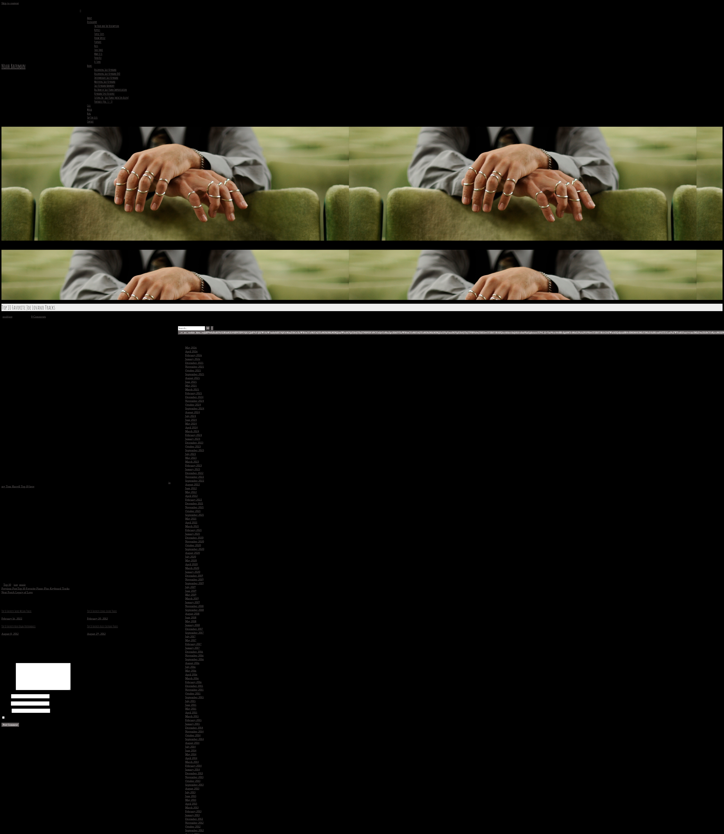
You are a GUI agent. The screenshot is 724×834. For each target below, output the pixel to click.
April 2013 (191, 804)
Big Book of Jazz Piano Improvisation (110, 90)
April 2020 (191, 564)
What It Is (98, 54)
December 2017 (194, 629)
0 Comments (38, 317)
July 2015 (190, 701)
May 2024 (191, 424)
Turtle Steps (99, 34)
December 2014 (194, 728)
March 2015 (192, 716)
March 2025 (192, 389)
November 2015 (194, 690)
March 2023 (192, 462)
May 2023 (191, 458)
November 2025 (194, 367)
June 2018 (190, 618)
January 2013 (192, 815)
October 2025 (193, 370)
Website (6, 711)
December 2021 (194, 504)
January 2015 (192, 724)
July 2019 (190, 587)
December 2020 (194, 538)
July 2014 (190, 747)
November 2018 (194, 606)
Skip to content (10, 3)
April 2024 (191, 427)
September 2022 (194, 481)
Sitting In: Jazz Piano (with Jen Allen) (111, 98)
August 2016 (192, 663)
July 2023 (190, 454)
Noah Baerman (13, 66)
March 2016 (192, 678)
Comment (8, 689)
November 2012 (194, 823)
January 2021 (192, 534)
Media (89, 109)
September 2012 (194, 830)
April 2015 (191, 713)
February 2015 (193, 720)
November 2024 (194, 401)
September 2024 (194, 408)
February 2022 (193, 500)
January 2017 (192, 648)
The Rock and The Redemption (106, 26)
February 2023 (193, 465)
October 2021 (193, 511)
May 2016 (190, 671)
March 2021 (192, 526)
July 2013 (190, 792)
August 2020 (192, 553)
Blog (89, 113)
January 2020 (192, 572)
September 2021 (194, 515)
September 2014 (194, 739)
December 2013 (194, 773)
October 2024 (193, 405)
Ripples (97, 30)
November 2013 (194, 777)
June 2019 (190, 591)
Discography (92, 22)
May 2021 (190, 519)
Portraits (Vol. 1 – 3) (103, 102)
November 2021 (194, 507)
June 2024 (191, 420)
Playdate (97, 42)
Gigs (89, 106)
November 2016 (194, 656)
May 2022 (191, 492)
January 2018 (192, 625)
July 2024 (190, 416)
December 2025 (194, 363)
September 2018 (194, 610)
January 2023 (192, 469)
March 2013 (192, 808)
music (22, 585)
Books (89, 66)
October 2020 (193, 545)
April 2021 (191, 523)
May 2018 (190, 621)
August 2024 (192, 412)
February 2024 (193, 435)
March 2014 (192, 762)
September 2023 (194, 450)
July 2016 (190, 667)
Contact (90, 121)
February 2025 (193, 393)
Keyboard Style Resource (104, 94)
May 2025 (191, 386)
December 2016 (194, 652)
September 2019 (194, 583)
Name (5, 696)
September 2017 (194, 633)
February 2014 (193, 766)
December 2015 (194, 686)
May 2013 (190, 800)
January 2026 (192, 359)
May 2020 (191, 561)
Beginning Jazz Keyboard (105, 70)
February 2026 (193, 355)
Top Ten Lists (92, 117)
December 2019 (194, 576)
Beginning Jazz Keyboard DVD (107, 74)
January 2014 (192, 770)
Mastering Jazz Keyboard (104, 82)
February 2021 (193, 530)
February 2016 (193, 682)
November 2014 (194, 732)
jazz (16, 585)
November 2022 (194, 477)
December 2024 (194, 397)
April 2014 (191, 758)
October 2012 (193, 827)
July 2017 (190, 637)
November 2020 (194, 542)
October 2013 (192, 781)
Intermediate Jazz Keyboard (106, 78)
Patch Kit (98, 58)
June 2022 (191, 488)
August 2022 (192, 484)
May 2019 (190, 595)
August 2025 (192, 378)
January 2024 (192, 439)
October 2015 (193, 694)
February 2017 (193, 644)
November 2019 (194, 580)
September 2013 (194, 785)
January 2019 (192, 602)
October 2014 (193, 735)
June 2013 (190, 796)
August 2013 (192, 789)
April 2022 (191, 496)
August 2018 (192, 614)
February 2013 (193, 811)
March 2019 (192, 599)
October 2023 (193, 446)
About (89, 18)
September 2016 (194, 659)
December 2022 (194, 473)
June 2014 (190, 751)
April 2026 (191, 351)
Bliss (96, 46)
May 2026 (191, 348)
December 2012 (194, 819)
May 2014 (190, 754)
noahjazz (7, 317)
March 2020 (192, 568)
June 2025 (191, 382)
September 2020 (194, 549)
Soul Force (98, 50)
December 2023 (194, 443)
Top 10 (7, 585)
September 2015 (194, 697)
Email (5, 703)
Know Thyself (99, 38)
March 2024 (192, 431)
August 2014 (192, 743)
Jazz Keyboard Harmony (104, 86)
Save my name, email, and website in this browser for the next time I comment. (51, 718)
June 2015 (190, 705)
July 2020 (190, 557)
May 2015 (190, 709)
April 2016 (191, 675)
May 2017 (190, 640)
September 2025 (194, 374)
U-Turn (97, 62)
